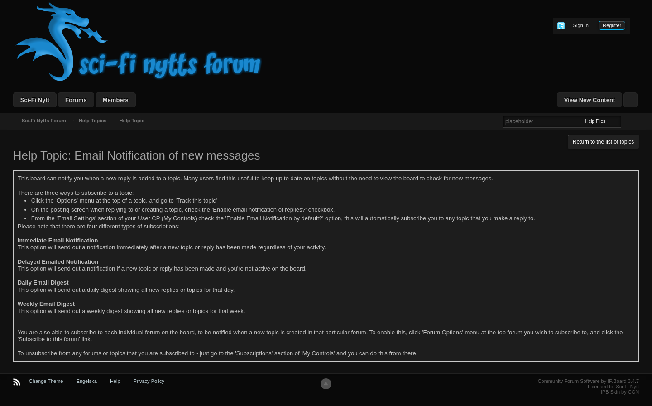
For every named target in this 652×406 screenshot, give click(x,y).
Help (115, 381)
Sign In (581, 25)
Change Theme (46, 381)
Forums (76, 100)
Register (612, 25)
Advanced (626, 121)
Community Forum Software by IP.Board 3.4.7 (588, 381)
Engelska (87, 381)
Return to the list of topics (603, 142)
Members (116, 100)
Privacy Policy (149, 381)
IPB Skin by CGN (620, 392)
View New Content (589, 100)
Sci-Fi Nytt (34, 100)
